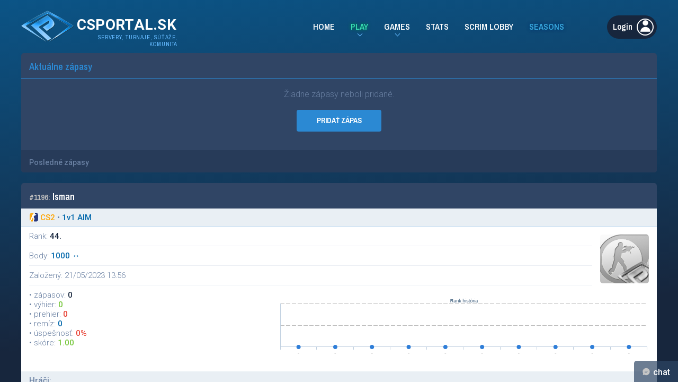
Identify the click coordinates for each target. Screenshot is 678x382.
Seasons (546, 26)
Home (324, 26)
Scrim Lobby (489, 26)
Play (359, 26)
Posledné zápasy (59, 162)
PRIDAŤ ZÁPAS (339, 120)
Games (397, 26)
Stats (437, 26)
